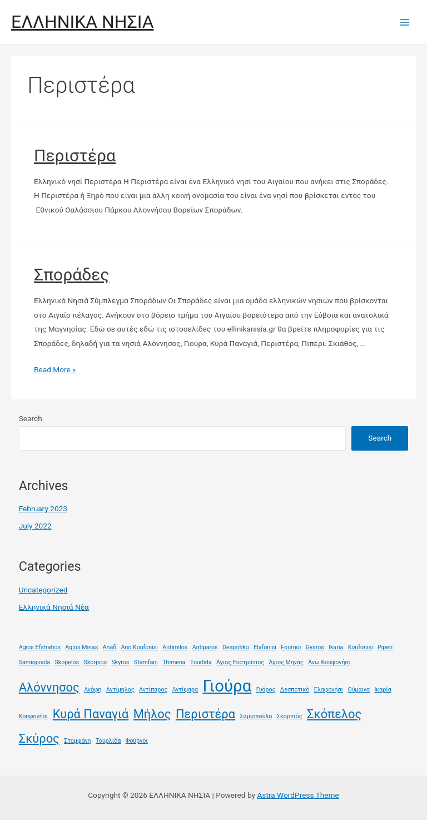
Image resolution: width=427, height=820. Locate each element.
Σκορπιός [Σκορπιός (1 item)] (289, 716)
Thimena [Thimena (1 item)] (174, 662)
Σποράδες (71, 274)
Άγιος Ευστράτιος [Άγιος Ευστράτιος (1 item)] (240, 662)
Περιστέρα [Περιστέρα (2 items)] (205, 714)
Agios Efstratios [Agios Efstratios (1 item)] (40, 647)
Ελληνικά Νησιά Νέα (54, 606)
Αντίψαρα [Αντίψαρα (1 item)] (185, 689)
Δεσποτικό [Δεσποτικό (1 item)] (295, 689)
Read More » (55, 369)
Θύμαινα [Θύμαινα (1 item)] (358, 689)
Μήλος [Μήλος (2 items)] (152, 714)
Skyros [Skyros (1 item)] (121, 662)
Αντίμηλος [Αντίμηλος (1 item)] (120, 689)
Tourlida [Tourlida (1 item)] (200, 662)
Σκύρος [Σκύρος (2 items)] (39, 738)
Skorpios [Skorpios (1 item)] (95, 662)
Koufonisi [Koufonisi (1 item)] (360, 647)
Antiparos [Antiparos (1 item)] (205, 647)
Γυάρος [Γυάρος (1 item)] (266, 689)
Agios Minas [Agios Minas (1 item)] (81, 647)
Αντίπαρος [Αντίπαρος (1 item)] (153, 689)
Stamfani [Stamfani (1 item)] (146, 662)
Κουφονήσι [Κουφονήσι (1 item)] (33, 716)
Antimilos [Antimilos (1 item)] (174, 647)
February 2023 (43, 508)
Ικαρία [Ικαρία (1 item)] (382, 689)
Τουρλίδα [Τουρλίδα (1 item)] (108, 740)
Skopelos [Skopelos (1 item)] (67, 662)
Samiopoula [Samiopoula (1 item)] (34, 662)
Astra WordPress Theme (298, 795)
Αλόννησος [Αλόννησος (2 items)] (49, 687)
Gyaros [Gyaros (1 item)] (315, 647)
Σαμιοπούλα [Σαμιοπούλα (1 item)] (256, 716)
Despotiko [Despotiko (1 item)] (235, 647)
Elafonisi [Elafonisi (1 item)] (265, 647)
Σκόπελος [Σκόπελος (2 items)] (334, 714)
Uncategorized (43, 589)
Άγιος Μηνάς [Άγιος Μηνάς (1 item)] (286, 662)
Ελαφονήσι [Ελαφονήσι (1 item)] (328, 689)
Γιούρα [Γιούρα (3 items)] (227, 685)
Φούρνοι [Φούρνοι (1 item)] (137, 740)
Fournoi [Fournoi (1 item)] (291, 647)
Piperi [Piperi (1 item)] (385, 647)
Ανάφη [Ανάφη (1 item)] (92, 689)
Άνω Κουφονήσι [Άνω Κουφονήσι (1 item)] (329, 662)
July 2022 (35, 525)
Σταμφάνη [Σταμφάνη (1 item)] (77, 740)
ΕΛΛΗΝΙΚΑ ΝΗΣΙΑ (82, 21)
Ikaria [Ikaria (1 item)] (336, 647)
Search (30, 418)
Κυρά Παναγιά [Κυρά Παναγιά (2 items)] (91, 714)
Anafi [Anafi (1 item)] (110, 647)
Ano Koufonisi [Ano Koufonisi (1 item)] (139, 647)
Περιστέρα (75, 155)
